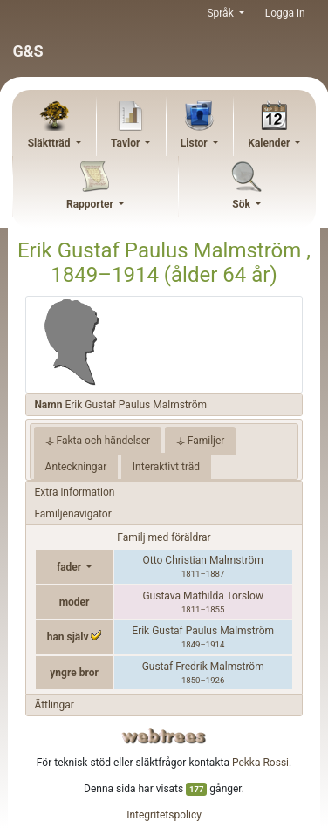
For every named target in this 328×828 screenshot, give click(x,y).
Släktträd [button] (50, 143)
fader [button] (70, 567)
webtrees (164, 736)
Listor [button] (195, 143)
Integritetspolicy (164, 815)
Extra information (74, 492)
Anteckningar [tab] (76, 467)
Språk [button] (221, 13)
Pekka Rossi (260, 762)
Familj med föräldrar (163, 537)
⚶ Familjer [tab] (200, 441)
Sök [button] (242, 204)
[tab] (163, 405)
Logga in (285, 13)
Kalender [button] (270, 143)
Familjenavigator (72, 514)
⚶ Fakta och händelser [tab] (98, 441)
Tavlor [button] (126, 143)
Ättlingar (53, 705)
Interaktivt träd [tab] (166, 467)
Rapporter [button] (91, 204)
